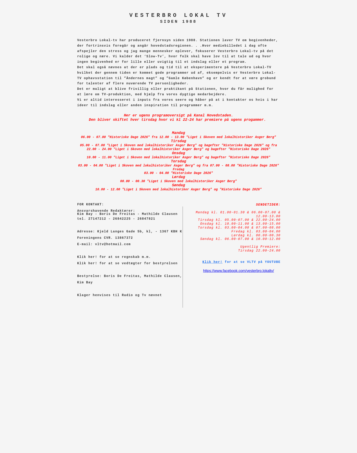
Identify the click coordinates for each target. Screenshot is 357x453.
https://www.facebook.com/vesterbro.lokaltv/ (238, 271)
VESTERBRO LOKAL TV (178, 15)
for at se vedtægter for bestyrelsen (137, 263)
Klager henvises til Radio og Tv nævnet (119, 295)
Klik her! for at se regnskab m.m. (114, 257)
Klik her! (87, 263)
